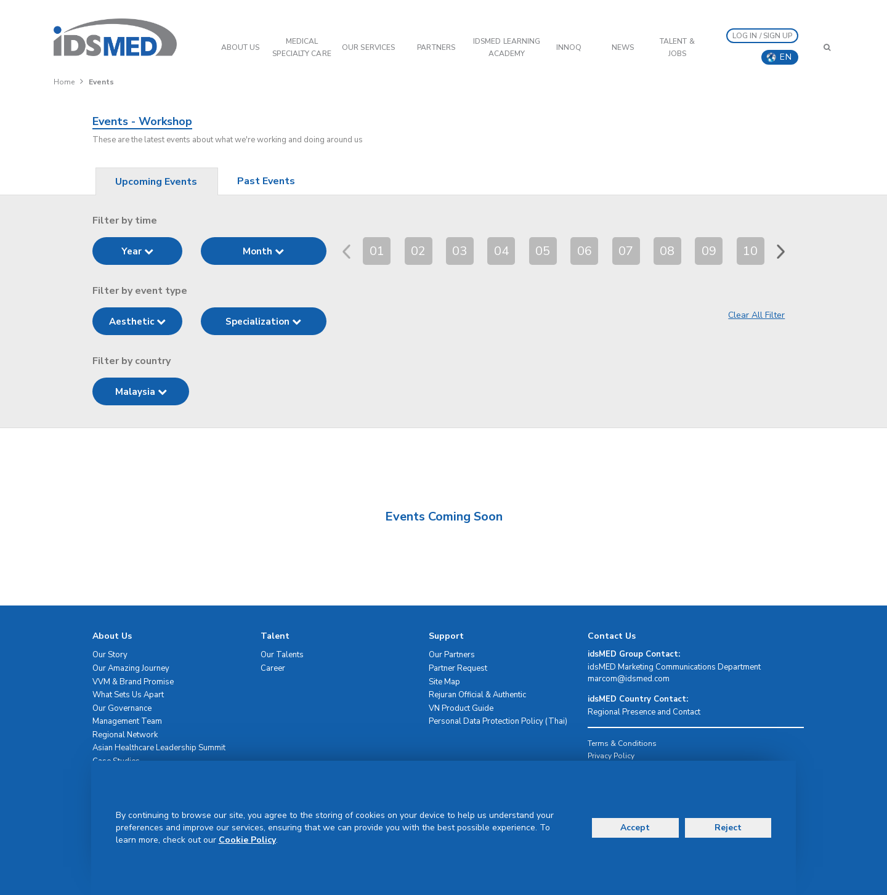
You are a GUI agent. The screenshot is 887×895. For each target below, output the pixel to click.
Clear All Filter (756, 315)
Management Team (127, 721)
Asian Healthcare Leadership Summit (158, 747)
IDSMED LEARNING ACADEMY (507, 47)
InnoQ (569, 47)
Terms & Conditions (622, 743)
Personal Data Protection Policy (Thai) (498, 721)
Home (64, 82)
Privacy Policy (611, 756)
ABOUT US (240, 47)
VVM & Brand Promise (133, 681)
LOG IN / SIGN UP (762, 36)
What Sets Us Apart (128, 694)
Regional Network (125, 734)
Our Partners (452, 654)
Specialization (263, 321)
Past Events (266, 181)
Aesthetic (137, 321)
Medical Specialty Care (301, 47)
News (623, 47)
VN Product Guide (461, 708)
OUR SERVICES (368, 47)
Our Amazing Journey (130, 668)
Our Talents (282, 654)
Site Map (444, 681)
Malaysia (141, 392)
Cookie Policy (247, 840)
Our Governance (122, 708)
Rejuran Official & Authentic (477, 694)
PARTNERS (436, 47)
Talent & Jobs (677, 47)
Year (137, 251)
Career (273, 668)
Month (263, 251)
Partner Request (458, 668)
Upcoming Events (156, 181)
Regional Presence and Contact (644, 712)
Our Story (110, 654)
